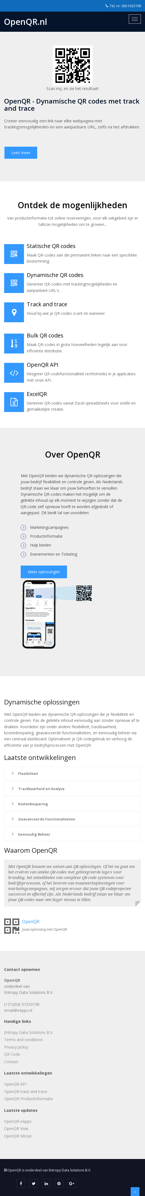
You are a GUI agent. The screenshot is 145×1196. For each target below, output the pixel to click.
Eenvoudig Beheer (30, 834)
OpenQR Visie (16, 1128)
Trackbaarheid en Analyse (37, 788)
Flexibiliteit (24, 773)
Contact (11, 1061)
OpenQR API (15, 1084)
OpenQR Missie (18, 1136)
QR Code (12, 1054)
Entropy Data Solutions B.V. (28, 1032)
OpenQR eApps (17, 1121)
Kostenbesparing (29, 803)
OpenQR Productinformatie (28, 1098)
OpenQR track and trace (25, 1091)
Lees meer (20, 152)
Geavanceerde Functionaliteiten (42, 819)
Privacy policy (16, 1047)
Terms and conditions (23, 1039)
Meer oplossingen (44, 571)
